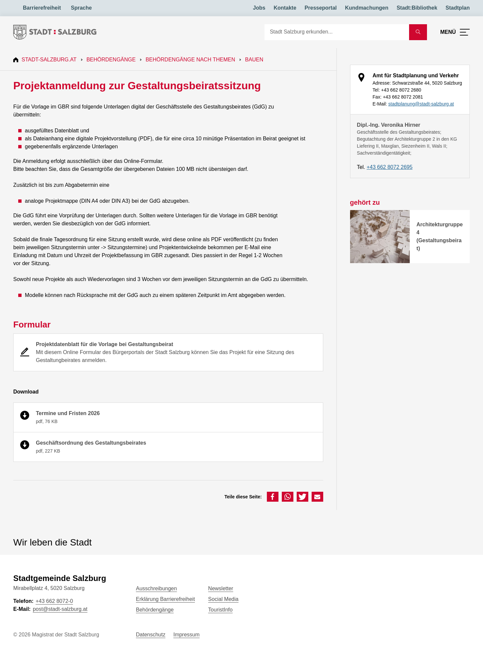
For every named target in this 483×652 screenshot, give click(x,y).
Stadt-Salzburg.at (49, 59)
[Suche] (337, 32)
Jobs (259, 8)
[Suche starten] (418, 32)
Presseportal (321, 8)
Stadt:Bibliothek (416, 8)
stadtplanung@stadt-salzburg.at (421, 104)
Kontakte (284, 8)
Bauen (254, 59)
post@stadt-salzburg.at (60, 609)
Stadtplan (458, 8)
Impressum (186, 634)
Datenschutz (150, 634)
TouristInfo (220, 610)
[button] (272, 497)
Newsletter (220, 588)
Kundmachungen (367, 8)
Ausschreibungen (156, 588)
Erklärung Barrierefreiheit (165, 599)
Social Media (223, 599)
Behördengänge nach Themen (190, 59)
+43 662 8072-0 (54, 601)
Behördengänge (111, 59)
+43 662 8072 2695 (389, 167)
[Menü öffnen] (455, 32)
